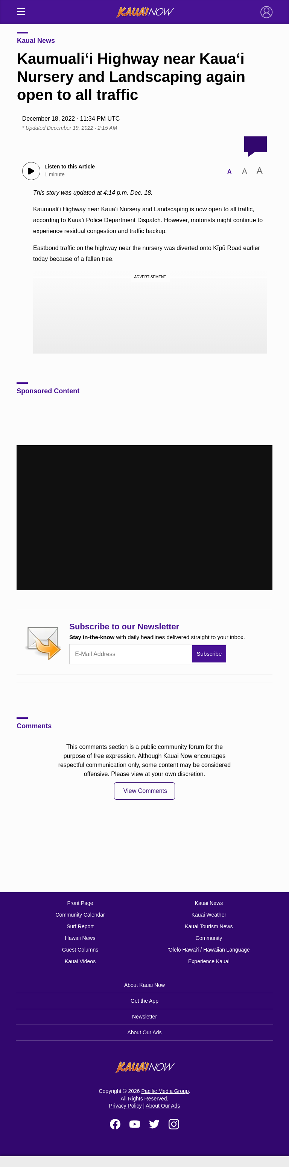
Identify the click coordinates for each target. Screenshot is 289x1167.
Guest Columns (80, 950)
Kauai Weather (209, 915)
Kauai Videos (80, 961)
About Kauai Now (144, 985)
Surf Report (80, 926)
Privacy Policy (125, 1106)
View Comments (145, 791)
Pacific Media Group (165, 1091)
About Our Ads (144, 1032)
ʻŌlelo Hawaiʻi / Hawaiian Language (209, 950)
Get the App (144, 1001)
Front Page (80, 903)
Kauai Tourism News (209, 926)
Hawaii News (80, 938)
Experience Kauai (209, 961)
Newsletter (144, 1017)
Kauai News (36, 40)
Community (209, 938)
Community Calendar (80, 915)
